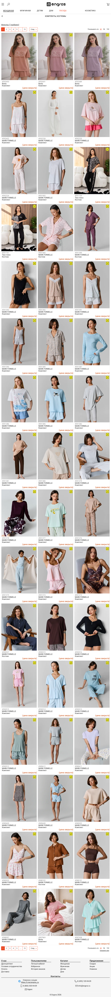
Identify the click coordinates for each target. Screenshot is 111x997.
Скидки (93, 964)
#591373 (78, 595)
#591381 (5, 481)
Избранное (35, 966)
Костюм (78, 200)
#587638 (78, 938)
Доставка (5, 972)
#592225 (78, 139)
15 (25, 29)
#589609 (5, 823)
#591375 (5, 595)
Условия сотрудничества (11, 966)
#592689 (78, 82)
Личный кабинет (38, 964)
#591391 (78, 310)
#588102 (42, 880)
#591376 (78, 538)
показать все (104, 950)
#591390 (5, 367)
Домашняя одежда (55, 16)
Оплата (4, 969)
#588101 (78, 880)
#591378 (5, 538)
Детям (63, 969)
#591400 (42, 253)
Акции (92, 966)
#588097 (5, 938)
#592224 (5, 196)
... (20, 29)
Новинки (93, 969)
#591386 (5, 424)
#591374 (42, 595)
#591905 (42, 196)
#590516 (78, 652)
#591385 (42, 424)
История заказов (38, 969)
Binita (4, 84)
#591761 (5, 253)
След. (34, 29)
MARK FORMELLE (9, 141)
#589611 (78, 766)
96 (104, 29)
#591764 (78, 196)
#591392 (42, 310)
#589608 (42, 823)
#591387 (78, 367)
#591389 (42, 367)
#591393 (5, 310)
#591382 (78, 424)
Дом (62, 972)
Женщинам (65, 964)
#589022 (78, 823)
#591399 (78, 253)
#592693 (5, 82)
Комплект (6, 86)
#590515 (5, 709)
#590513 (78, 709)
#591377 (42, 538)
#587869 (42, 938)
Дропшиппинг (7, 964)
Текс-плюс (79, 198)
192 (108, 29)
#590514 (42, 709)
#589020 (5, 880)
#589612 (42, 766)
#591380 (42, 481)
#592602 (5, 139)
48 (101, 29)
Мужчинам (64, 966)
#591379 (78, 481)
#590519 (42, 652)
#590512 (5, 766)
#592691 (42, 82)
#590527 (5, 652)
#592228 (42, 139)
